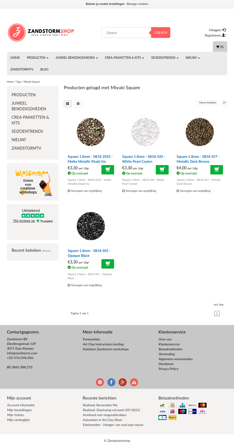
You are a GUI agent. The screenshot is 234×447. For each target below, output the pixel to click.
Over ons (165, 339)
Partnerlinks (91, 339)
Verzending (167, 354)
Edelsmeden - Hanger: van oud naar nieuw (113, 425)
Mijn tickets (15, 415)
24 (224, 102)
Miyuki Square (32, 81)
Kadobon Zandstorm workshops (106, 349)
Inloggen (217, 30)
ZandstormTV (22, 69)
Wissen (46, 250)
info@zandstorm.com (22, 353)
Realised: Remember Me (100, 405)
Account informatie (21, 405)
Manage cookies (137, 4)
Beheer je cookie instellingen (105, 4)
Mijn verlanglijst (18, 420)
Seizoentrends (164, 57)
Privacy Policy (168, 369)
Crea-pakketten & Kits (124, 57)
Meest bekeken (207, 102)
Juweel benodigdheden (77, 57)
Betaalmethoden (170, 349)
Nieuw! (193, 57)
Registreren (215, 35)
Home (15, 57)
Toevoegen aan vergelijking (85, 190)
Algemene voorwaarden (176, 359)
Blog (44, 69)
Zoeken (160, 32)
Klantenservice (169, 344)
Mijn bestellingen (19, 410)
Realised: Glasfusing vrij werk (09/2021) (111, 410)
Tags (18, 81)
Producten (37, 57)
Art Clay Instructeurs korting (103, 344)
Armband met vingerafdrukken (104, 415)
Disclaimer (166, 364)
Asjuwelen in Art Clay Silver (102, 420)
